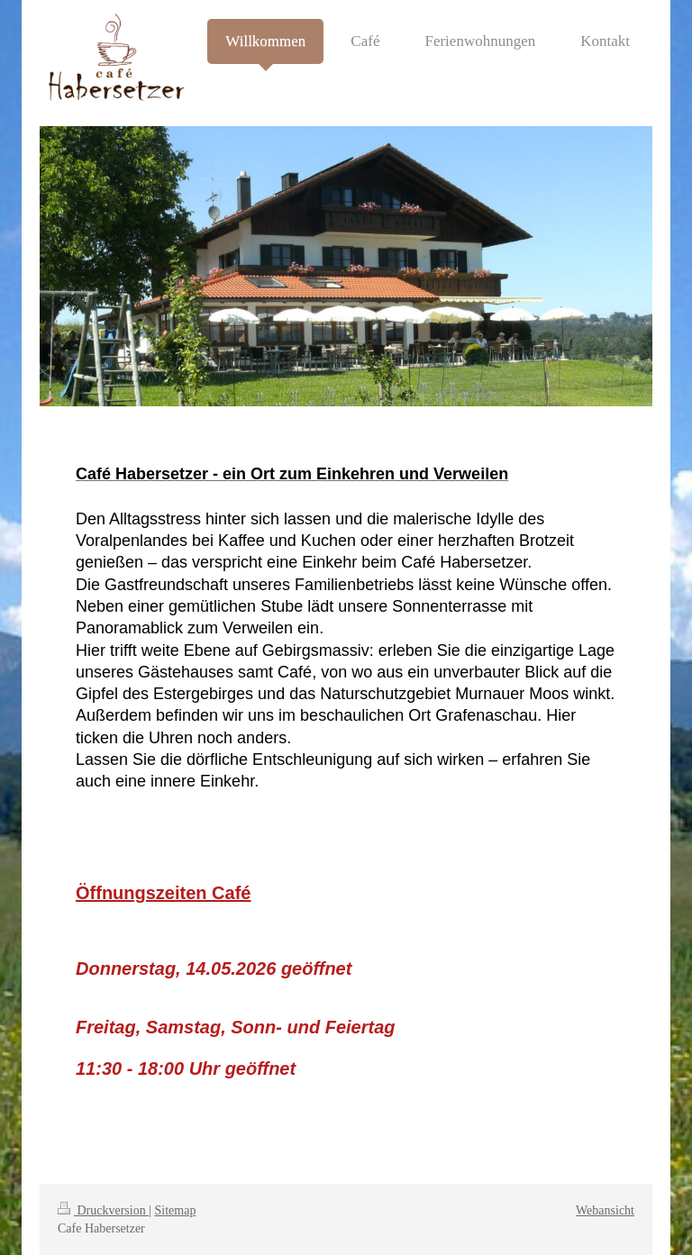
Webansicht (605, 1210)
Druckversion (103, 1210)
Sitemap (175, 1210)
